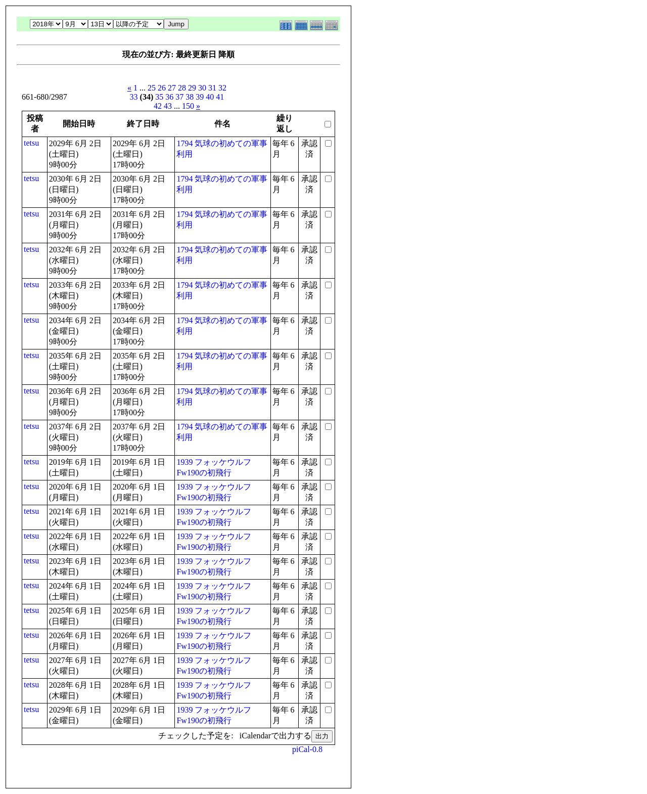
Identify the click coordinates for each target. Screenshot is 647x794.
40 (210, 97)
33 (134, 97)
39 (200, 97)
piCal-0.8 (307, 749)
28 (182, 87)
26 (162, 87)
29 (192, 87)
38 (190, 97)
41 (220, 97)
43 (168, 106)
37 (179, 97)
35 (159, 97)
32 (222, 87)
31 (212, 87)
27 (172, 87)
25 (152, 87)
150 (188, 106)
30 (202, 87)
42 (158, 106)
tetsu (31, 143)
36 (169, 97)
